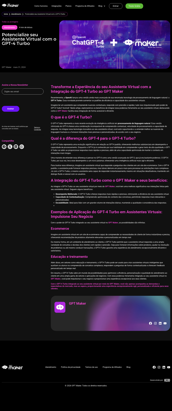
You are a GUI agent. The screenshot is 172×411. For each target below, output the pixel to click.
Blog (101, 6)
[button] (4, 146)
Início (6, 14)
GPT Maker (63, 111)
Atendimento (16, 14)
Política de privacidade (70, 367)
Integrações (56, 6)
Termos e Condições (39, 126)
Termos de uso (91, 367)
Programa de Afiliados (84, 6)
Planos (68, 6)
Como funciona (41, 6)
